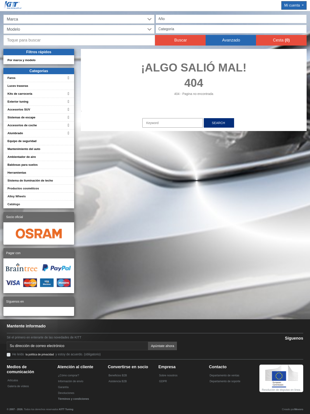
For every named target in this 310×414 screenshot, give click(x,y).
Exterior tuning (17, 101)
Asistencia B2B (117, 381)
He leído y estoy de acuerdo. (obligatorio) (56, 354)
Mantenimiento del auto (23, 149)
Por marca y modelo (21, 60)
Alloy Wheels (16, 196)
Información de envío (70, 381)
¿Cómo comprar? (68, 375)
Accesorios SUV (18, 109)
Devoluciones (66, 393)
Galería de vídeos (18, 386)
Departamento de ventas (224, 375)
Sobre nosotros (168, 375)
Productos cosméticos (23, 188)
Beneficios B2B (117, 375)
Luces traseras (17, 85)
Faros (11, 78)
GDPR (163, 381)
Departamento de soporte (225, 381)
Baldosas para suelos (22, 164)
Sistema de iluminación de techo (30, 180)
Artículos (12, 380)
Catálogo (13, 204)
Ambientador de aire (21, 157)
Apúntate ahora (162, 346)
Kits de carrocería (19, 93)
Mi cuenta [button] (292, 5)
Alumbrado (15, 133)
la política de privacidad (40, 354)
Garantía (63, 387)
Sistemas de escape (21, 117)
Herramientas (16, 172)
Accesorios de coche (22, 125)
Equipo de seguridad (22, 141)
